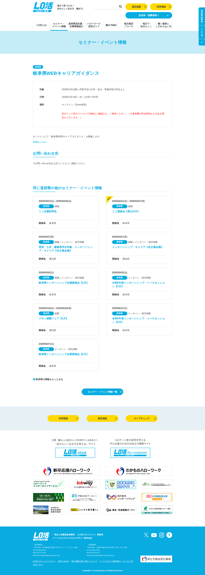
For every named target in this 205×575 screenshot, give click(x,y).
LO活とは (42, 25)
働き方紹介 (111, 25)
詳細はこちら (40, 142)
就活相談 (139, 7)
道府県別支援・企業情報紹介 (76, 25)
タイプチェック (145, 418)
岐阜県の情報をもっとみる (48, 379)
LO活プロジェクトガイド (44, 561)
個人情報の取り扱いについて (84, 561)
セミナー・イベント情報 (59, 25)
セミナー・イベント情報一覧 (105, 392)
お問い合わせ (63, 561)
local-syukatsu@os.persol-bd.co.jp (48, 555)
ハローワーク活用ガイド (94, 25)
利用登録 (164, 7)
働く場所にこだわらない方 (163, 25)
